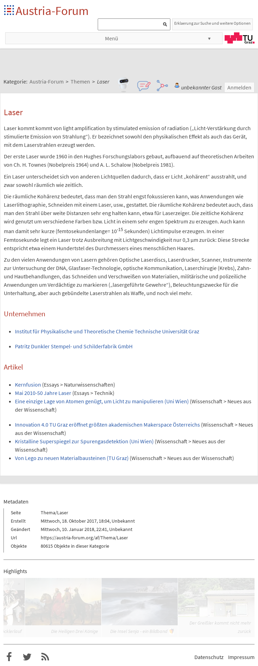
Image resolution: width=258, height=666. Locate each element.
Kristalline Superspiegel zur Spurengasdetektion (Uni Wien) (84, 441)
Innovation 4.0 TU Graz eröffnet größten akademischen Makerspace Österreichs (107, 424)
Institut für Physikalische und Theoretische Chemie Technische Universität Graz (107, 331)
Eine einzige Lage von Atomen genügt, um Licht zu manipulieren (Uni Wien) (102, 401)
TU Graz (240, 37)
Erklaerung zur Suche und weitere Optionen (212, 23)
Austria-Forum (52, 10)
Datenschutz (209, 656)
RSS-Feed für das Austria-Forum (45, 657)
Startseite (9, 11)
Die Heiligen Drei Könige (74, 631)
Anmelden (239, 87)
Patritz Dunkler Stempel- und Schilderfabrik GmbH (73, 346)
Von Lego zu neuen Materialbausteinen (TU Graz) (72, 457)
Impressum (241, 656)
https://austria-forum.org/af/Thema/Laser (84, 537)
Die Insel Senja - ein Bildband (138, 631)
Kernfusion (28, 384)
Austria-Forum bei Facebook (9, 657)
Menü (111, 38)
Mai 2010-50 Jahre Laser (43, 392)
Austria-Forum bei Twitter (27, 657)
